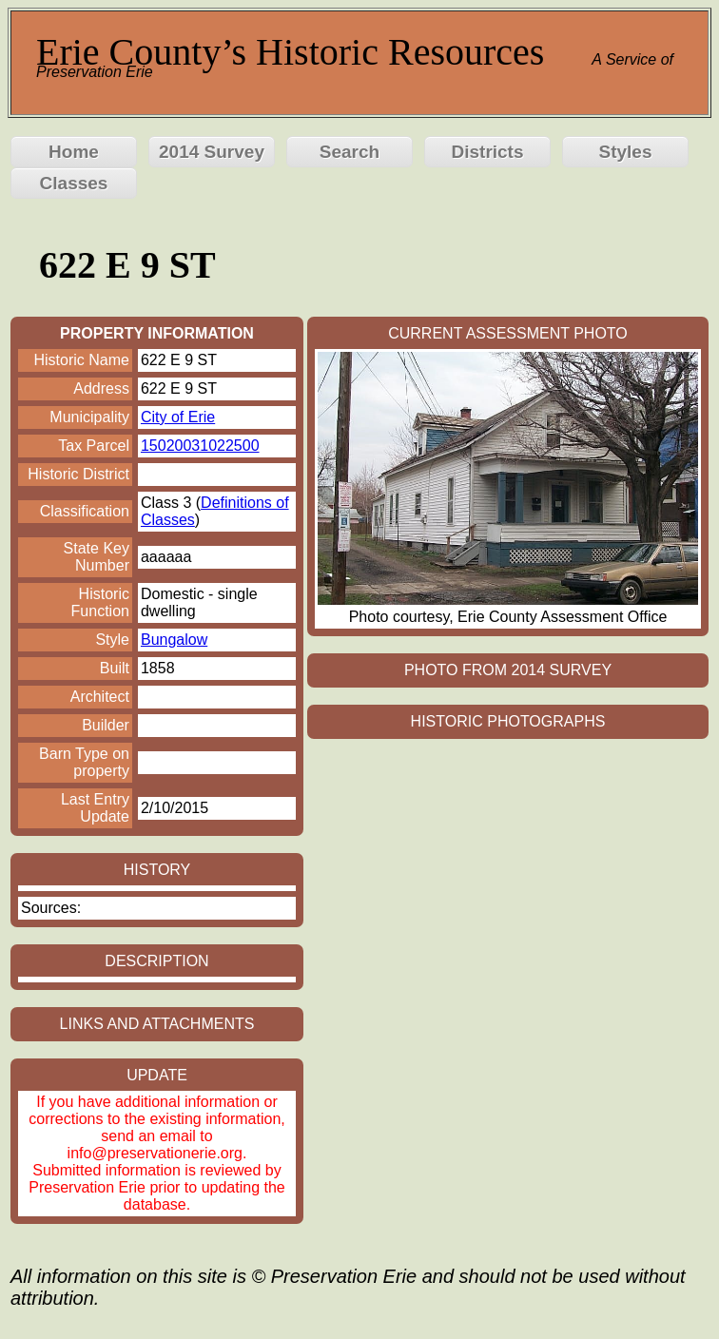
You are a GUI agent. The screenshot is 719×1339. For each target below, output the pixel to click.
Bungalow (174, 639)
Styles (625, 152)
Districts (487, 152)
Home (74, 152)
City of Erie (178, 417)
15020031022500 (200, 445)
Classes (74, 183)
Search (349, 152)
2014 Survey (211, 152)
